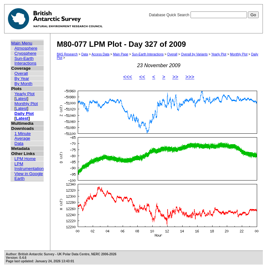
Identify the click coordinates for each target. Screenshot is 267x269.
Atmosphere (25, 48)
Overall (21, 73)
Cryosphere (25, 53)
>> (175, 77)
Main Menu (21, 43)
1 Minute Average (22, 136)
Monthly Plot (26, 103)
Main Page (120, 54)
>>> (189, 77)
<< (142, 77)
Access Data (100, 54)
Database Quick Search (203, 15)
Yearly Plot (24, 93)
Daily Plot (24, 113)
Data (18, 143)
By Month (23, 83)
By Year (21, 78)
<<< (127, 77)
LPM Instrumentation (29, 166)
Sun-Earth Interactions (25, 61)
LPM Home (25, 158)
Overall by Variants (194, 54)
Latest (21, 98)
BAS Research (67, 54)
